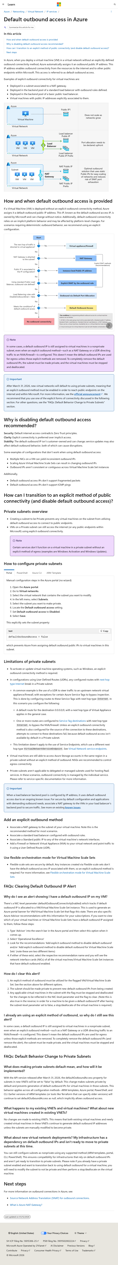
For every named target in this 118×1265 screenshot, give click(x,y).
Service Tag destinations (72, 720)
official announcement (87, 394)
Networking (18, 11)
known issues (72, 807)
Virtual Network (35, 11)
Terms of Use (71, 1250)
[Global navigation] (3, 4)
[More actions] (111, 11)
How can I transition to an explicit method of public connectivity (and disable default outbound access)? (57, 48)
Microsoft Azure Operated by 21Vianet (25, 1245)
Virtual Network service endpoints (88, 748)
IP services (52, 11)
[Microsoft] (59, 4)
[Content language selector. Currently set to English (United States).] (21, 1233)
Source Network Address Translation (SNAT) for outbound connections (49, 1198)
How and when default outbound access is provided (32, 39)
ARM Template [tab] (54, 572)
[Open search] (115, 4)
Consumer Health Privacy (46, 1250)
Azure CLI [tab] (37, 572)
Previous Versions (76, 1245)
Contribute (11, 1250)
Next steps (11, 52)
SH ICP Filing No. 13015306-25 (21, 1240)
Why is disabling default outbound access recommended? (34, 43)
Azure (7, 11)
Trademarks (87, 1250)
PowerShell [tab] (22, 572)
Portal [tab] (9, 572)
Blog (90, 1245)
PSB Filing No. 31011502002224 (58, 1240)
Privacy (83, 1240)
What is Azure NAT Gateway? (26, 1204)
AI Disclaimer (57, 1245)
